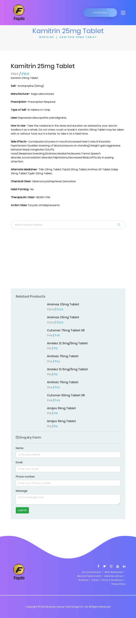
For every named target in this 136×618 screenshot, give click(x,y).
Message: (22, 491)
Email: (19, 462)
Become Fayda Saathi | (89, 576)
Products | (84, 580)
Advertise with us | (114, 576)
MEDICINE (46, 37)
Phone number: (25, 476)
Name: (20, 448)
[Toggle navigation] (122, 12)
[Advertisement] (68, 261)
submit (22, 510)
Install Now (100, 12)
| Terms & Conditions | (112, 580)
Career (95, 580)
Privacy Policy (118, 584)
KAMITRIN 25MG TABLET (78, 37)
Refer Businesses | (114, 572)
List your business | (92, 572)
